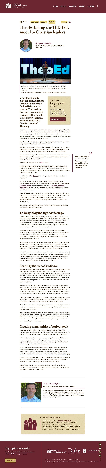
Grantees (72, 6)
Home (55, 6)
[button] (98, 6)
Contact (91, 6)
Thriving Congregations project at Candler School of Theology (63, 394)
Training (64, 22)
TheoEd (35, 176)
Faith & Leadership (64, 421)
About (63, 6)
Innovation (34, 22)
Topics (82, 6)
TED (41, 162)
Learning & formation (52, 22)
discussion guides (25, 186)
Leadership (44, 22)
